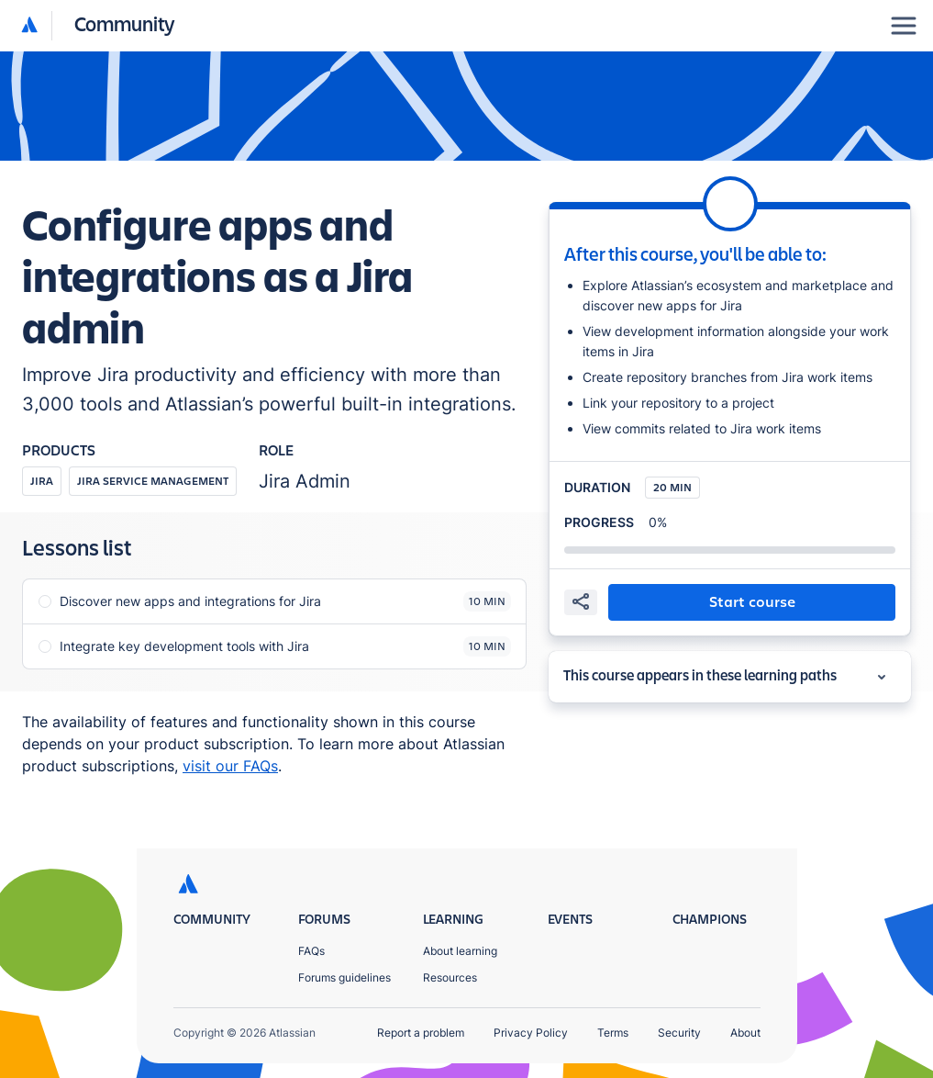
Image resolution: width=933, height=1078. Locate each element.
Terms (612, 1032)
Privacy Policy (531, 1032)
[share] (580, 602)
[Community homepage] (125, 25)
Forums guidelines (344, 977)
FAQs (311, 951)
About (745, 1032)
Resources (450, 977)
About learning (460, 951)
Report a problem (420, 1032)
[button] (99, 25)
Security (679, 1032)
